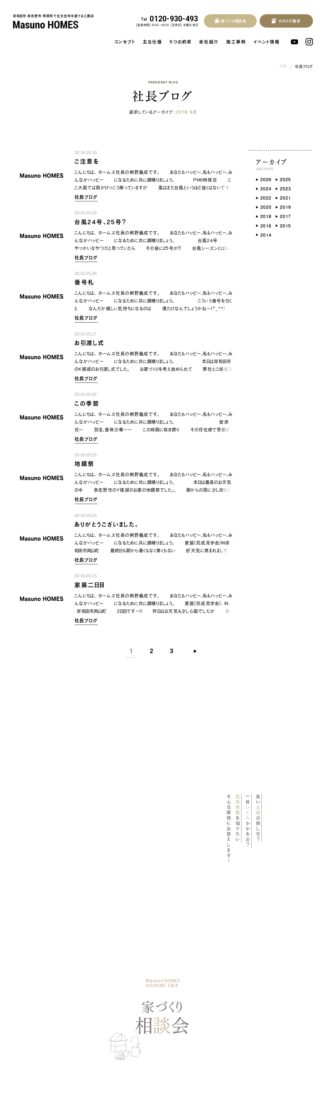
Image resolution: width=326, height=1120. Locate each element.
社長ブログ (304, 66)
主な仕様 (152, 41)
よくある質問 (168, 975)
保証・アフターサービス (40, 1047)
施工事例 (236, 41)
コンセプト (125, 41)
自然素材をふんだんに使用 (44, 1038)
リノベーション (88, 986)
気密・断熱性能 (34, 1020)
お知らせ (118, 1008)
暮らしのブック (124, 986)
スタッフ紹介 (86, 1040)
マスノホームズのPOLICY (43, 987)
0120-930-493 (169, 19)
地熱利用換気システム (40, 1029)
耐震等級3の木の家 (38, 1011)
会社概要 (83, 1031)
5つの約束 (181, 41)
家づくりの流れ (89, 997)
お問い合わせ (170, 997)
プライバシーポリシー (177, 1008)
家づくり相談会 (89, 1008)
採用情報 (83, 1052)
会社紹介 (209, 41)
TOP (283, 66)
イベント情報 (266, 41)
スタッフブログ (124, 1030)
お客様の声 (168, 986)
